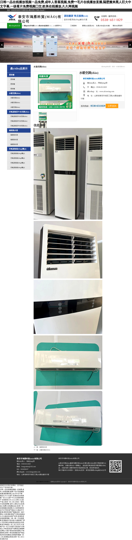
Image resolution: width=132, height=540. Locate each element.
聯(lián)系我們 (117, 25)
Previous (2, 45)
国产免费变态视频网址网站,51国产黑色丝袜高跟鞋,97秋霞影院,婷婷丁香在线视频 (12, 531)
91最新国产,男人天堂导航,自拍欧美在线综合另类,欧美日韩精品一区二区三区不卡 (12, 522)
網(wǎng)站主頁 (14, 25)
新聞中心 (58, 25)
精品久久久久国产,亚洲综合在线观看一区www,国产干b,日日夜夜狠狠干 (12, 498)
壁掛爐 (13, 79)
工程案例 (73, 25)
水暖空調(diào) (15, 98)
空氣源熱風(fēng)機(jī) (18, 153)
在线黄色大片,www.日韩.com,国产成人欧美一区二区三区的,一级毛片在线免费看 (12, 502)
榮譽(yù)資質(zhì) (88, 25)
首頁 (113, 66)
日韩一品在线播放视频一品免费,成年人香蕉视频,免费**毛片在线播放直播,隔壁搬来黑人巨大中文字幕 (12, 491)
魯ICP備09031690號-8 (42, 481)
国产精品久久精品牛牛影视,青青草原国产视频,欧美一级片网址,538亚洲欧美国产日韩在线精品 (12, 512)
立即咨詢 (112, 106)
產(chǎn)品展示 (44, 25)
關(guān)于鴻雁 (29, 25)
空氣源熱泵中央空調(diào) (19, 116)
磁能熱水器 (14, 135)
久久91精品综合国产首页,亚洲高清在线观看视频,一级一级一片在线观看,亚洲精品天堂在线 (12, 518)
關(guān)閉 (30, 11)
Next (130, 45)
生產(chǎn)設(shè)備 (103, 25)
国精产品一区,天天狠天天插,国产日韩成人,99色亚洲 (12, 526)
